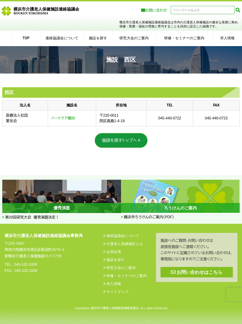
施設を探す (98, 38)
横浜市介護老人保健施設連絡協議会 (46, 11)
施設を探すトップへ (119, 140)
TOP (25, 38)
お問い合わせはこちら (196, 272)
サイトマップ (117, 292)
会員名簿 (113, 252)
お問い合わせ (156, 10)
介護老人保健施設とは (124, 244)
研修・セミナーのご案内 (184, 38)
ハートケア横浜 (63, 118)
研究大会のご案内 (134, 38)
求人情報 (227, 38)
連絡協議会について (61, 38)
